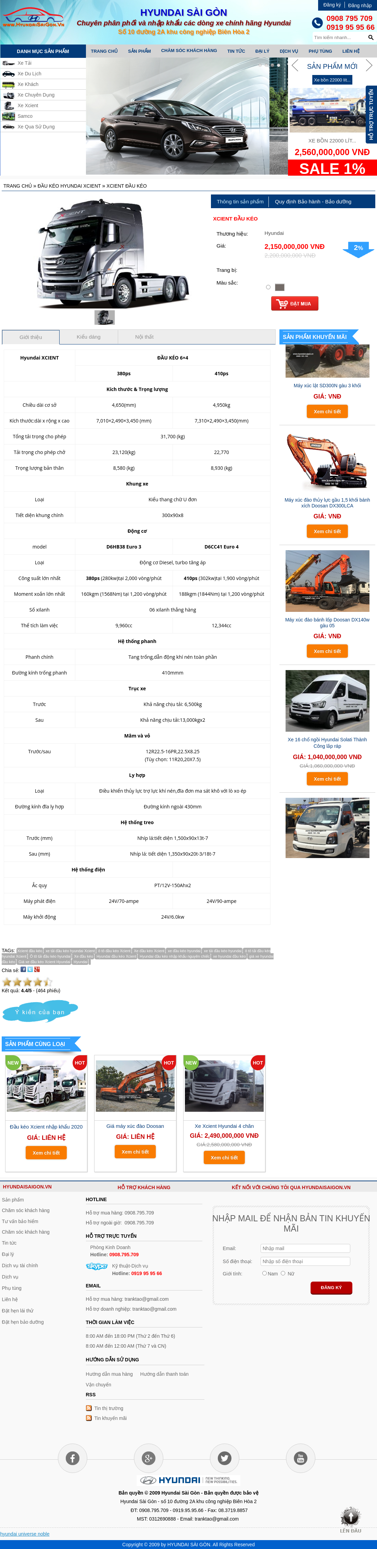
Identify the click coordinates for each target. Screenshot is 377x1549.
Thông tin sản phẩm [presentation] (240, 201)
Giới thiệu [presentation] (31, 337)
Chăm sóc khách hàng (189, 50)
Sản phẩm (139, 51)
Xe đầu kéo (83, 956)
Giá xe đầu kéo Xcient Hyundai (43, 962)
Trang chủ (104, 51)
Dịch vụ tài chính (20, 1265)
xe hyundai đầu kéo (229, 956)
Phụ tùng (320, 51)
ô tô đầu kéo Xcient (113, 951)
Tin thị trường (109, 1408)
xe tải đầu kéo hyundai (222, 951)
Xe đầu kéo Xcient (148, 951)
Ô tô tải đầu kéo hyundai (50, 956)
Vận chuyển (98, 1384)
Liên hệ (351, 51)
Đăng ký (332, 5)
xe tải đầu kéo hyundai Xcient (70, 951)
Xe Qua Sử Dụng (36, 126)
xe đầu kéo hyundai (183, 951)
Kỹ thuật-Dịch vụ (137, 1269)
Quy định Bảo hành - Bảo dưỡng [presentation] (313, 201)
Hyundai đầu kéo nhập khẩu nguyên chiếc (174, 956)
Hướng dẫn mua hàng (109, 1374)
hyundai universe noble (25, 1534)
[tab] (240, 202)
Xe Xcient (28, 105)
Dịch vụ (289, 51)
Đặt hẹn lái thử (18, 1310)
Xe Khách (28, 84)
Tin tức (236, 51)
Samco (25, 116)
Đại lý (262, 51)
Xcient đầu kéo (126, 186)
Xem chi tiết (46, 1153)
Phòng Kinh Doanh (114, 1251)
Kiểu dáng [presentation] (89, 337)
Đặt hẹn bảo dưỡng (23, 1322)
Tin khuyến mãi (111, 1418)
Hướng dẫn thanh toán (164, 1374)
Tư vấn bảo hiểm (20, 1221)
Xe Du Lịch (29, 73)
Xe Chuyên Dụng (36, 95)
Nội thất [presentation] (144, 337)
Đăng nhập (360, 5)
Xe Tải (25, 63)
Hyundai (80, 962)
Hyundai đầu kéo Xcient (116, 956)
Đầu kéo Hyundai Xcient (69, 186)
